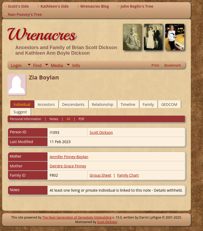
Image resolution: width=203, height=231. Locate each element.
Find (37, 65)
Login (16, 65)
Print (155, 65)
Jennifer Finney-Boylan (69, 156)
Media (57, 65)
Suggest (20, 111)
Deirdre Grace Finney (68, 165)
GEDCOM (169, 104)
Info (76, 65)
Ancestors (46, 104)
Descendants (73, 104)
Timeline (128, 104)
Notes (53, 119)
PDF (81, 119)
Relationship (102, 104)
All (68, 119)
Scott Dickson (101, 132)
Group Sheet (100, 175)
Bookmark (172, 65)
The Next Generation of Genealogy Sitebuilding (77, 217)
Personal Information (25, 119)
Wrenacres (41, 34)
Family (148, 104)
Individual (21, 104)
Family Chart (128, 175)
